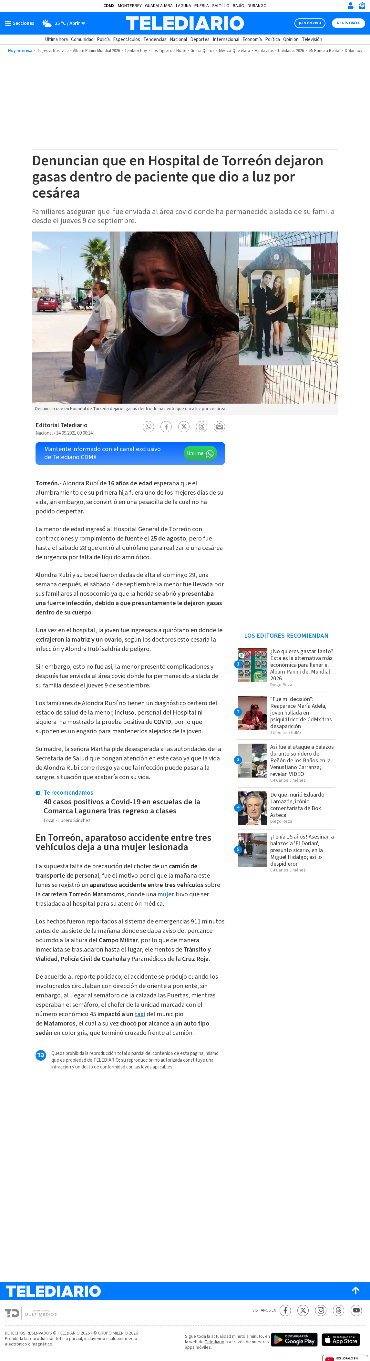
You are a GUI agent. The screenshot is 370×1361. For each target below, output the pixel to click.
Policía (103, 39)
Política (272, 39)
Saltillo (221, 6)
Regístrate (348, 23)
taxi (140, 1014)
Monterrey (130, 6)
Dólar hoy (353, 51)
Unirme (195, 453)
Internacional (226, 39)
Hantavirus (264, 51)
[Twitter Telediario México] (303, 1310)
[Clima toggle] (62, 23)
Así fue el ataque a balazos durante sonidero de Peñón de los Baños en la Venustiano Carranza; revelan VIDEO (302, 760)
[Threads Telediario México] (338, 1310)
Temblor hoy (135, 51)
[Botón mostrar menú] (21, 23)
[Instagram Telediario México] (320, 1310)
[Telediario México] (185, 23)
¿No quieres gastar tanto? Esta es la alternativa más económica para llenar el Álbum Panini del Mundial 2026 (301, 665)
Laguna (183, 6)
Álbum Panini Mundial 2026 (96, 51)
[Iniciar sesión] (350, 5)
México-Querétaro (234, 51)
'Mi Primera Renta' (324, 51)
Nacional (178, 39)
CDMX (109, 6)
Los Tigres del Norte (168, 51)
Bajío (238, 6)
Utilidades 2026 (291, 51)
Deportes (200, 39)
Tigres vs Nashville (52, 51)
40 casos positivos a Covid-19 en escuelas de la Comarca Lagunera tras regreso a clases (122, 806)
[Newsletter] (362, 7)
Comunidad (82, 39)
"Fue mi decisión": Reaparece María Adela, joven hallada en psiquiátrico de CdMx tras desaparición (301, 712)
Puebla (201, 6)
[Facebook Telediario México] (285, 1310)
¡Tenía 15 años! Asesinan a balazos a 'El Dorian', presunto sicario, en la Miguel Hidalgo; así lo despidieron (302, 850)
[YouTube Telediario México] (356, 1310)
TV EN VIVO (311, 23)
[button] (148, 427)
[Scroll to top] (355, 1291)
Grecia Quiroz (202, 51)
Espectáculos (126, 39)
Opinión (291, 39)
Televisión (312, 39)
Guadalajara (159, 6)
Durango (257, 6)
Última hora (56, 39)
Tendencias (155, 39)
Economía (252, 39)
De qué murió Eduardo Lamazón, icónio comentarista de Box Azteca (297, 805)
